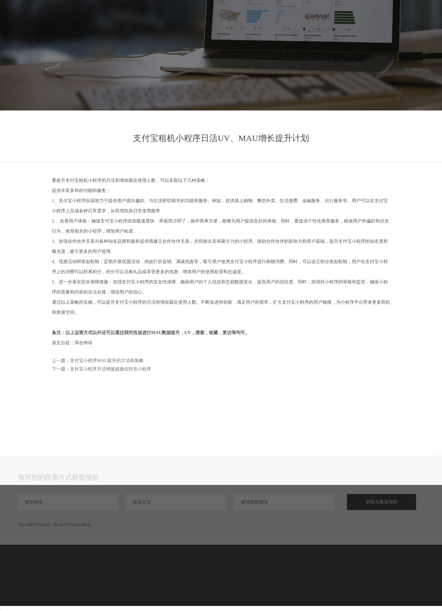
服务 (338, 16)
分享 (379, 16)
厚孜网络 (83, 342)
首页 (318, 16)
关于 (399, 16)
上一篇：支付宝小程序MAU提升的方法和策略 (97, 360)
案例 (358, 16)
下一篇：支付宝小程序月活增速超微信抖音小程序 (101, 369)
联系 (419, 16)
